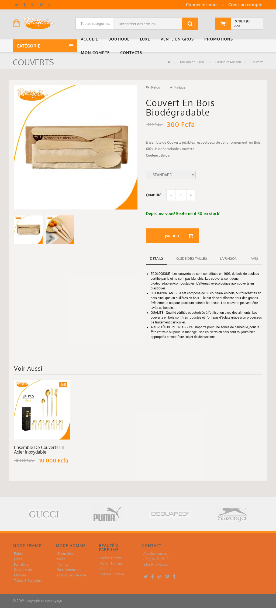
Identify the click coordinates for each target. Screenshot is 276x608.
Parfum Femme (111, 558)
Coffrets (106, 569)
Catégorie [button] (29, 46)
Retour (153, 87)
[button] (90, 39)
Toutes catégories (95, 23)
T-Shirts (62, 564)
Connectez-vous (202, 4)
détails (156, 258)
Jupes (18, 559)
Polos (61, 559)
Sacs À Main (23, 570)
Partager (178, 87)
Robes (18, 554)
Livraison (228, 258)
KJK (59, 601)
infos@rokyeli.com (156, 564)
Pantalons (21, 564)
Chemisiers (65, 554)
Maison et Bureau (192, 62)
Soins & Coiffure (112, 574)
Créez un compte (245, 4)
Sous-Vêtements (69, 570)
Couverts (256, 62)
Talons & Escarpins (28, 581)
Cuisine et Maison (227, 62)
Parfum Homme (111, 563)
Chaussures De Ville (71, 575)
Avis (254, 258)
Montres (20, 575)
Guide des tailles (191, 258)
